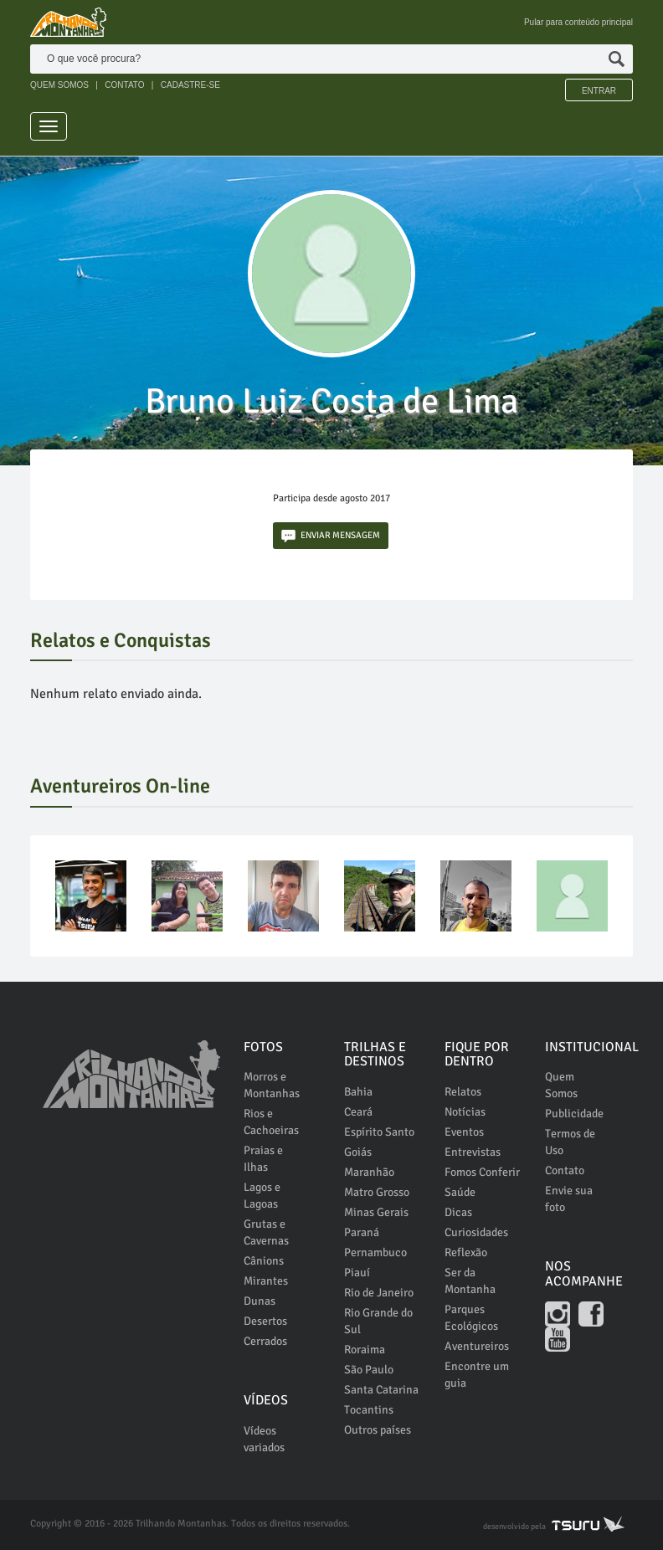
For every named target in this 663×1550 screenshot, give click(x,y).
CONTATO (124, 85)
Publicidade (574, 1113)
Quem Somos (561, 1085)
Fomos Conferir (482, 1172)
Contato (564, 1170)
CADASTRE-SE (190, 85)
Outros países (377, 1430)
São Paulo (368, 1370)
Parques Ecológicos (471, 1317)
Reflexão (466, 1252)
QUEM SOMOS (59, 85)
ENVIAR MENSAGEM (330, 536)
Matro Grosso (376, 1192)
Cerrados (265, 1341)
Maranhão (369, 1172)
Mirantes (266, 1281)
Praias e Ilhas (263, 1158)
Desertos (265, 1321)
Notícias (465, 1112)
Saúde (460, 1192)
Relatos (463, 1092)
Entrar (599, 90)
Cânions (264, 1261)
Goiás (358, 1152)
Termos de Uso (570, 1142)
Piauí (357, 1272)
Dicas (458, 1212)
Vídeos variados (264, 1439)
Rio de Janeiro (379, 1293)
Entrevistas (473, 1152)
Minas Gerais (376, 1212)
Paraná (361, 1232)
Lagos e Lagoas (262, 1195)
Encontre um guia (477, 1374)
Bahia (358, 1092)
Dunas (259, 1301)
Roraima (364, 1349)
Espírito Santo (379, 1132)
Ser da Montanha (470, 1280)
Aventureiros (477, 1346)
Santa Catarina (381, 1390)
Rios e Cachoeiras (271, 1121)
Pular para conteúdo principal (578, 22)
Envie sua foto (569, 1198)
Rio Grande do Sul (378, 1321)
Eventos (464, 1132)
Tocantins (368, 1410)
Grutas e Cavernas (266, 1232)
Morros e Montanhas (272, 1085)
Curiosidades (476, 1232)
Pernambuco (375, 1252)
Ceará (358, 1112)
